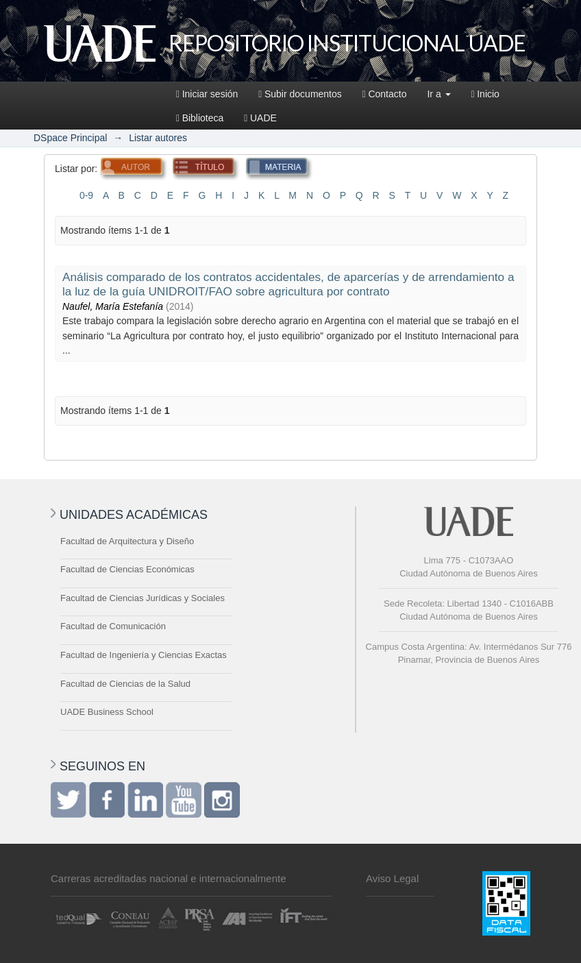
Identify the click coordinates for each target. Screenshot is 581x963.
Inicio (485, 93)
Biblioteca (199, 117)
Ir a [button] (438, 93)
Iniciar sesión (207, 93)
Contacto (384, 93)
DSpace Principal (70, 137)
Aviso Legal (392, 878)
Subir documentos (299, 93)
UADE (260, 117)
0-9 (86, 195)
